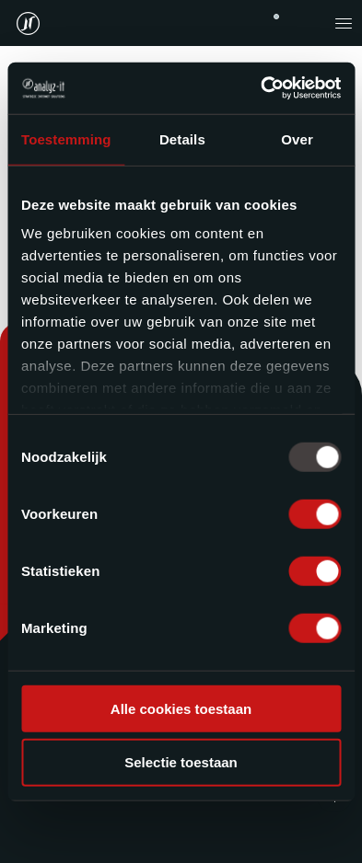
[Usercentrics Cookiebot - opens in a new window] (261, 88)
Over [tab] (297, 138)
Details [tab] (182, 138)
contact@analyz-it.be (306, 23)
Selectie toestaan (181, 762)
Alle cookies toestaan (181, 708)
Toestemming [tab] (66, 138)
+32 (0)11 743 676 (276, 16)
